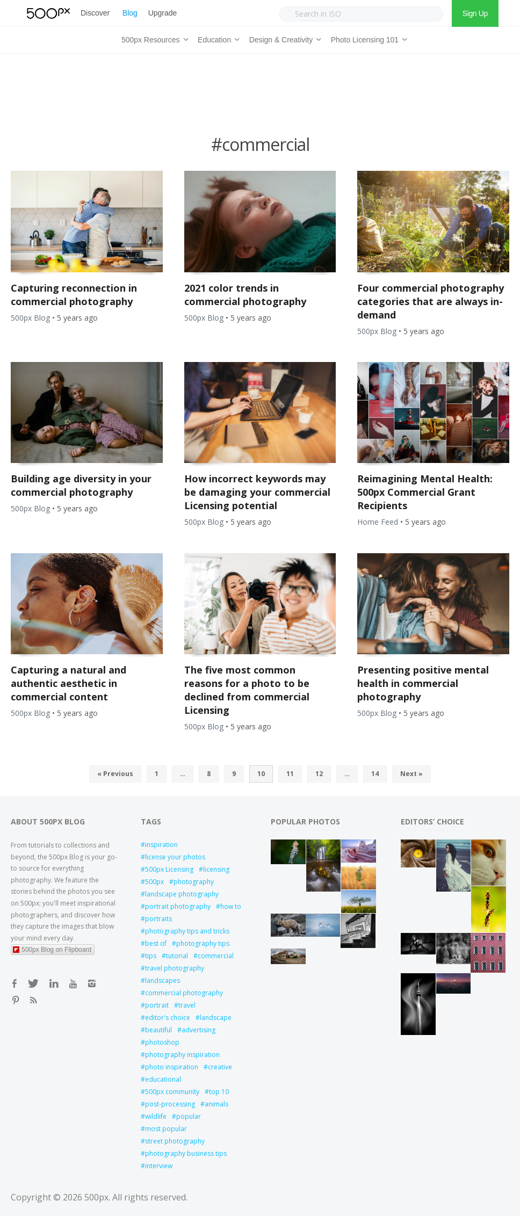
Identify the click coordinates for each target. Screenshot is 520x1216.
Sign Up (475, 13)
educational (163, 1079)
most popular (166, 1128)
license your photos (175, 857)
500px (154, 881)
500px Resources (153, 38)
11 (290, 773)
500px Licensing (169, 869)
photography (194, 881)
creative (220, 1067)
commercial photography (184, 992)
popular (188, 1116)
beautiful (158, 1029)
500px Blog (30, 318)
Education (217, 38)
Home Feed (377, 522)
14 (375, 773)
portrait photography (178, 906)
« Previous (115, 773)
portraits (158, 918)
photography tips (202, 943)
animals (216, 1104)
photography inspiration (182, 1054)
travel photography (174, 968)
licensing (216, 869)
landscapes (162, 980)
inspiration (161, 844)
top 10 (219, 1091)
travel (187, 1005)
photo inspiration (171, 1067)
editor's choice (167, 1017)
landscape (216, 1017)
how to (230, 906)
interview (158, 1165)
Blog (130, 13)
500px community (172, 1091)
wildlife (156, 1116)
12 (319, 773)
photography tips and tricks (187, 931)
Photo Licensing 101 (367, 38)
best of (156, 943)
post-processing (170, 1104)
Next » (411, 773)
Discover (95, 13)
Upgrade (162, 13)
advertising (198, 1029)
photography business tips (186, 1153)
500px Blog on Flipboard (52, 949)
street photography (175, 1141)
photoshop (162, 1042)
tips (150, 955)
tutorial (177, 955)
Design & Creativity (283, 38)
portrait (157, 1005)
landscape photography (182, 894)
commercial (216, 955)
